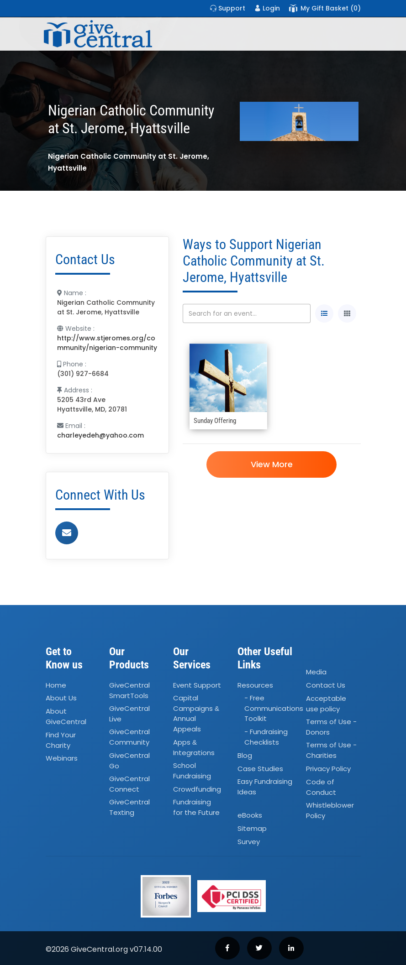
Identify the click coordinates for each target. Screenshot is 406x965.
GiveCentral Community (129, 737)
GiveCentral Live (129, 714)
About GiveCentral (66, 717)
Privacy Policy (328, 768)
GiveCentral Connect (129, 784)
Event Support (197, 685)
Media (316, 672)
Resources (255, 685)
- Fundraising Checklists (266, 737)
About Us (61, 698)
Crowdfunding (197, 789)
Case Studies (260, 768)
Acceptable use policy (326, 704)
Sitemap (252, 828)
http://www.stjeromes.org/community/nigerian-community (107, 343)
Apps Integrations (194, 747)
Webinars (62, 758)
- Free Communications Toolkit (273, 709)
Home (56, 685)
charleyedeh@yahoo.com (100, 435)
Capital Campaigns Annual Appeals (196, 714)
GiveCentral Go (129, 761)
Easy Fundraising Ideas (264, 787)
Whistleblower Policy (330, 810)
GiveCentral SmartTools (129, 690)
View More (272, 464)
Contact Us (325, 685)
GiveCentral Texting (129, 808)
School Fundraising (192, 771)
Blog (244, 755)
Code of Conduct (321, 787)
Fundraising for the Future (196, 808)
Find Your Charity (61, 740)
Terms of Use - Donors (331, 727)
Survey (248, 841)
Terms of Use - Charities (331, 750)
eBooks (249, 815)
